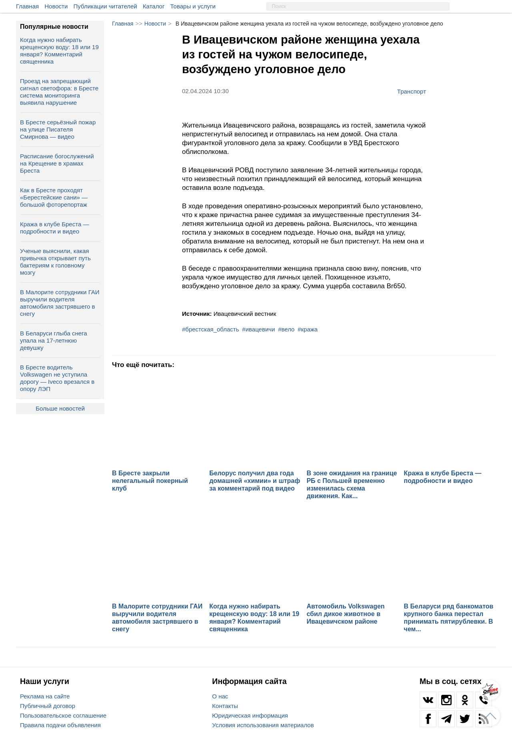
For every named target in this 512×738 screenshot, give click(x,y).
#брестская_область (210, 329)
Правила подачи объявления (60, 725)
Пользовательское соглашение (63, 715)
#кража (308, 329)
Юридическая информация (250, 715)
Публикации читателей (105, 6)
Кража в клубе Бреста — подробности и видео (54, 228)
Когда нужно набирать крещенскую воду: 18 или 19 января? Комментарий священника (59, 50)
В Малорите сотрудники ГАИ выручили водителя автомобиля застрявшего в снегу (60, 303)
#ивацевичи (258, 329)
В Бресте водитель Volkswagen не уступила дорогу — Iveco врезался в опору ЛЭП (57, 378)
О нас (220, 696)
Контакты (225, 705)
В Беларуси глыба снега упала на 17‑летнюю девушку (53, 340)
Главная (27, 6)
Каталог (154, 6)
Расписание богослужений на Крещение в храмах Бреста (57, 163)
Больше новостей (60, 408)
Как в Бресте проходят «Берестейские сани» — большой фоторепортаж (54, 197)
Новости (56, 6)
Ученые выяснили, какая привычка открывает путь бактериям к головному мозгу (55, 261)
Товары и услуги (193, 6)
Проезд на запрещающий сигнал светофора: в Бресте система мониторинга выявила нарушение (59, 92)
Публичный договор (47, 705)
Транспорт (411, 91)
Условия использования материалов (263, 725)
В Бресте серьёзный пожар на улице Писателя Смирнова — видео (58, 129)
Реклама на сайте (45, 696)
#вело (286, 329)
